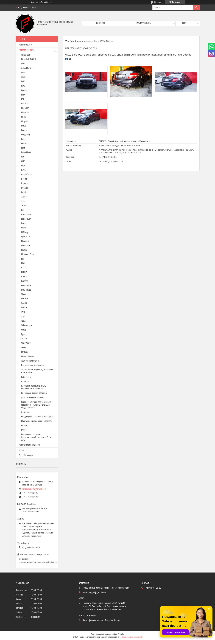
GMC (23, 161)
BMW (23, 95)
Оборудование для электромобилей (36, 421)
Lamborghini (27, 214)
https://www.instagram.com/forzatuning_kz (38, 562)
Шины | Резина (27, 356)
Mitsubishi (25, 245)
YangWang (26, 343)
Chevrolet (25, 112)
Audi (23, 63)
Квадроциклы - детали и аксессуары (37, 416)
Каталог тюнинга (143, 23)
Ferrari (24, 143)
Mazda (24, 250)
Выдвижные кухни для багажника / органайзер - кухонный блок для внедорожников (36, 405)
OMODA (24, 272)
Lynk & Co (25, 237)
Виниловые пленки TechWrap (34, 393)
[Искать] (196, 7)
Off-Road (24, 352)
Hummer (25, 183)
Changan (25, 108)
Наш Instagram (25, 45)
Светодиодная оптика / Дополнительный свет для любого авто (36, 437)
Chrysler (24, 121)
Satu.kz (121, 634)
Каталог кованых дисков (29, 445)
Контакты (100, 23)
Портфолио (75, 41)
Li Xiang (24, 232)
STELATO (24, 299)
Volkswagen (26, 325)
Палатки (25, 381)
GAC (22, 157)
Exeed (23, 139)
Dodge (24, 130)
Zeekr (23, 347)
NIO (22, 268)
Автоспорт (25, 55)
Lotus (23, 228)
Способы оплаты (26, 455)
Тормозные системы (30, 361)
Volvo (23, 330)
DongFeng (25, 134)
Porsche (24, 281)
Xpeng (24, 334)
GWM (23, 166)
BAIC (23, 81)
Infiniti (24, 192)
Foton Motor (26, 152)
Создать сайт (37, 2)
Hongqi (24, 179)
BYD (22, 99)
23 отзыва (158, 2)
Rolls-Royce (26, 290)
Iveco (23, 430)
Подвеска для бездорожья (32, 365)
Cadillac (24, 103)
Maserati (25, 241)
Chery (23, 117)
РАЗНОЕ (24, 425)
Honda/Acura (26, 174)
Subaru (24, 307)
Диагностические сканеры (32, 397)
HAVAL (23, 170)
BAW (23, 86)
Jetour (23, 205)
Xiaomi (24, 338)
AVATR (23, 77)
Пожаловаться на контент (132, 637)
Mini (23, 263)
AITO (23, 72)
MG (22, 259)
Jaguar (24, 197)
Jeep (23, 201)
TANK (23, 312)
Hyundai (24, 188)
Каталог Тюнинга (26, 50)
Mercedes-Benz (27, 254)
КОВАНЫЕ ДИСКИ (28, 59)
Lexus (23, 223)
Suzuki (24, 303)
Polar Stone (26, 285)
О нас (21, 450)
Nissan (24, 276)
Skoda (23, 294)
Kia (22, 210)
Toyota (24, 316)
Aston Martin (26, 68)
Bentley (24, 90)
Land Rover (26, 219)
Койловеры (26, 377)
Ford (23, 148)
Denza (23, 126)
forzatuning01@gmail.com (111, 161)
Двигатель (25, 412)
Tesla (23, 321)
